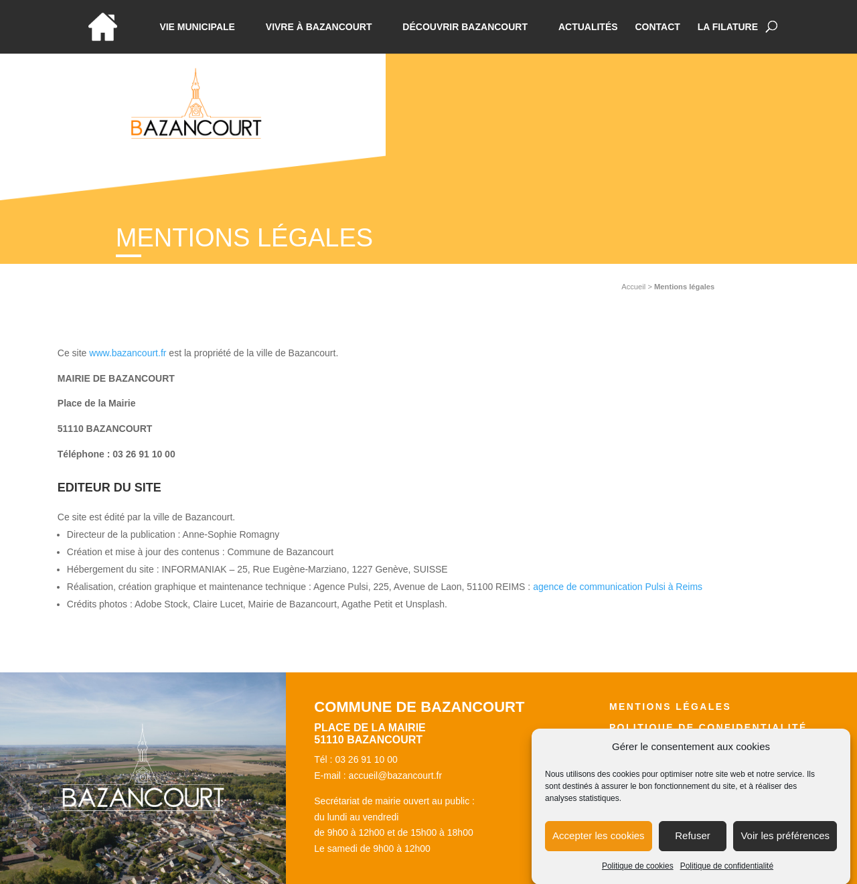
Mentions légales (670, 706)
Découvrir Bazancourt (465, 27)
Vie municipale (197, 27)
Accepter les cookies (598, 844)
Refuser (692, 844)
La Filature (728, 27)
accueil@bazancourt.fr (396, 775)
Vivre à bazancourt (319, 27)
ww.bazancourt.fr (131, 353)
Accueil (633, 287)
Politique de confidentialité (726, 874)
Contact (657, 27)
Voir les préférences (785, 844)
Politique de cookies (638, 874)
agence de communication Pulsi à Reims (617, 586)
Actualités (588, 27)
